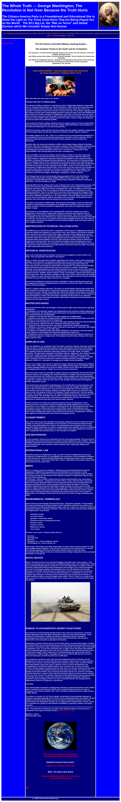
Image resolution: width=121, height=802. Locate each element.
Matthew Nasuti (49, 102)
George (44, 6)
